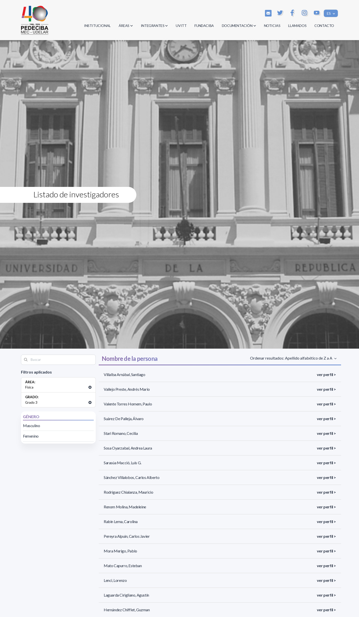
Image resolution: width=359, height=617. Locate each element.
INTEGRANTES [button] (154, 25)
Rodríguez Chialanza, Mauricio (128, 492)
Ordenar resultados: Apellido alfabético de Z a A (291, 358)
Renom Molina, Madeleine (125, 506)
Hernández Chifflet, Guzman (127, 609)
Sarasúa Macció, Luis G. (122, 462)
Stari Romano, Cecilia (121, 433)
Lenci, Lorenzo (115, 580)
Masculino (31, 425)
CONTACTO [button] (324, 25)
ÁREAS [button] (126, 25)
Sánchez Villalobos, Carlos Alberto (131, 477)
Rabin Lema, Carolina (121, 521)
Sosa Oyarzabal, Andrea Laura (128, 448)
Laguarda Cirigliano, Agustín (126, 595)
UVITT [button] (181, 25)
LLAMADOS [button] (297, 25)
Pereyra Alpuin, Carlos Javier (127, 536)
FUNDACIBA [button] (204, 25)
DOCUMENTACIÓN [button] (239, 25)
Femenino (31, 436)
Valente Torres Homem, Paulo (128, 403)
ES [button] (329, 13)
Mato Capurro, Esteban (123, 565)
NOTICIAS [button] (272, 25)
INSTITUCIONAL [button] (97, 25)
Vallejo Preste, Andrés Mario (127, 389)
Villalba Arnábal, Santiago (124, 374)
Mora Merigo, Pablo (120, 550)
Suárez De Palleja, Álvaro (124, 418)
